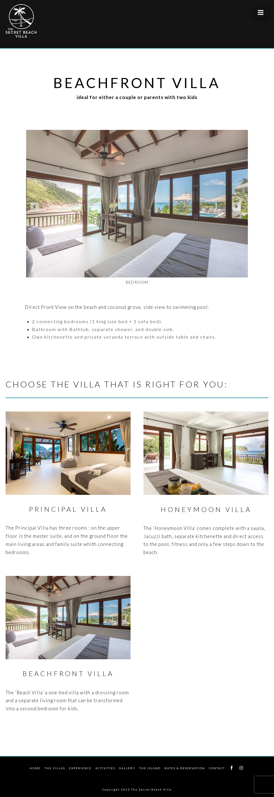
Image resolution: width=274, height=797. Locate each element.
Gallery (127, 768)
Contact (217, 768)
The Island (150, 768)
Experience (80, 768)
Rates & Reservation (185, 768)
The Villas (55, 768)
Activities (105, 768)
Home (35, 768)
